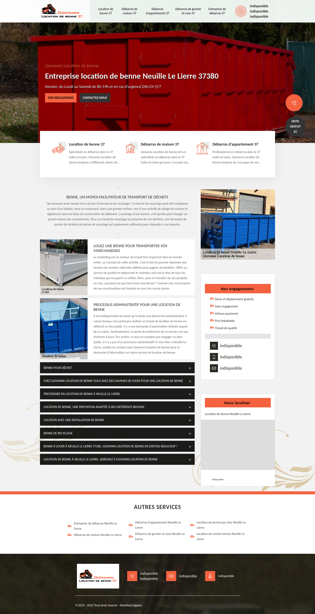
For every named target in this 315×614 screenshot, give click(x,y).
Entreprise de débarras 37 (217, 11)
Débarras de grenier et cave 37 (188, 11)
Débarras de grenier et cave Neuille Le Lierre (156, 536)
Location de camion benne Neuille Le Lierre (217, 536)
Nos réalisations (61, 98)
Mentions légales (131, 605)
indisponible (259, 6)
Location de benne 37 (105, 11)
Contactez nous (95, 98)
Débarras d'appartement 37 (157, 11)
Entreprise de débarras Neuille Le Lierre (92, 525)
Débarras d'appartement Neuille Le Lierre (154, 524)
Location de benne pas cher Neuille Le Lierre (218, 524)
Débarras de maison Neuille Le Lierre (94, 534)
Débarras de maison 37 (130, 11)
